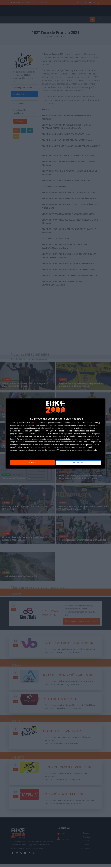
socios (33, 422)
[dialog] (55, 433)
